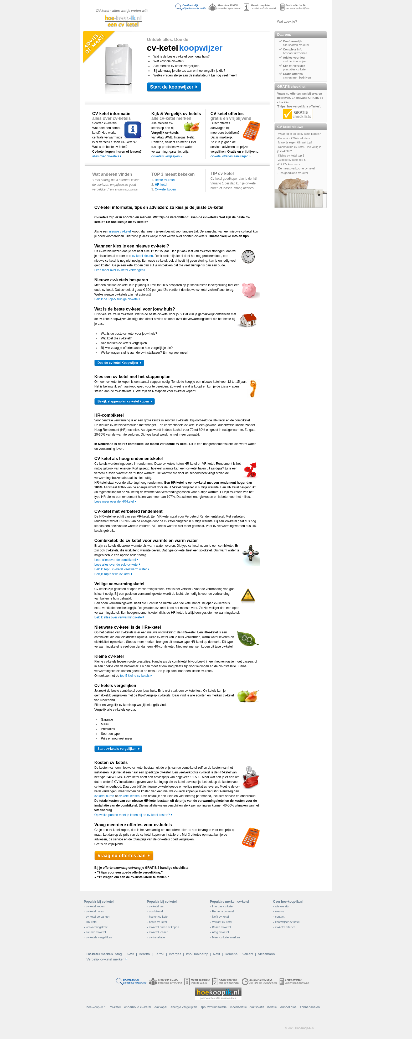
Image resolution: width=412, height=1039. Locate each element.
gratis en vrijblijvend (230, 118)
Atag (118, 954)
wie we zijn (282, 906)
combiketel (156, 911)
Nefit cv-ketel (220, 916)
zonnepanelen (310, 1007)
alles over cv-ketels (111, 118)
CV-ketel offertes (227, 113)
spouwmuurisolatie (213, 1007)
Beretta (144, 954)
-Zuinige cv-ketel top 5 (291, 159)
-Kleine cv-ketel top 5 (290, 155)
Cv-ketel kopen (165, 189)
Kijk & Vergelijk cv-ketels (176, 113)
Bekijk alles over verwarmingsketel (118, 617)
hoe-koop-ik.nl (96, 1007)
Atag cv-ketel (220, 932)
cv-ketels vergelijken (165, 156)
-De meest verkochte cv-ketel (296, 168)
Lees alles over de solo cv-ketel (116, 564)
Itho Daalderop (197, 954)
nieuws (279, 911)
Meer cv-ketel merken (226, 937)
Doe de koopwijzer (178, 21)
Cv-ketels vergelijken (231, 21)
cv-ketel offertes (285, 927)
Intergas (175, 954)
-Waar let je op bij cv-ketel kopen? (299, 133)
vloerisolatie (238, 1007)
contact (279, 916)
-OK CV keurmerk (288, 164)
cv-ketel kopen (95, 906)
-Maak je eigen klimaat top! (294, 142)
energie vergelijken (184, 1007)
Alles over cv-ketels (205, 21)
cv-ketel (115, 1007)
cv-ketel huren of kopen (164, 927)
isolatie (272, 1007)
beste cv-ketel (158, 921)
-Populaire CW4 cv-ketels (293, 138)
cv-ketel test (156, 906)
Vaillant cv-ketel (222, 921)
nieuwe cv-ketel (120, 231)
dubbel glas (288, 1007)
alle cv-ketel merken (171, 118)
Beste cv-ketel (164, 180)
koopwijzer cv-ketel (287, 921)
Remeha (231, 954)
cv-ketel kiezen (142, 256)
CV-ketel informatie (111, 113)
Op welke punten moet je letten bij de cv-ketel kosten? (132, 815)
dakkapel (160, 1007)
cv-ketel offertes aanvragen (229, 156)
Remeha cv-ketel (223, 911)
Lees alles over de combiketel (115, 560)
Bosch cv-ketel (221, 927)
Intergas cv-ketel (222, 906)
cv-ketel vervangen (98, 916)
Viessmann (266, 954)
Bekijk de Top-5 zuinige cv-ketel (116, 299)
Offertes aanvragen (257, 21)
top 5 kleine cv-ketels (135, 676)
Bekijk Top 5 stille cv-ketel (112, 574)
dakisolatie (256, 1007)
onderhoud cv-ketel (137, 1007)
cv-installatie (157, 937)
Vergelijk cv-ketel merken (105, 959)
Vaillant (247, 954)
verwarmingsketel (97, 927)
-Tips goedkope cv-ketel (292, 172)
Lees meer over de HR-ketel (114, 501)
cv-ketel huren (104, 796)
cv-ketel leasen (129, 796)
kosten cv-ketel (158, 916)
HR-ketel (161, 185)
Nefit (216, 954)
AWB (130, 954)
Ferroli (159, 954)
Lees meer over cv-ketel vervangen (118, 270)
